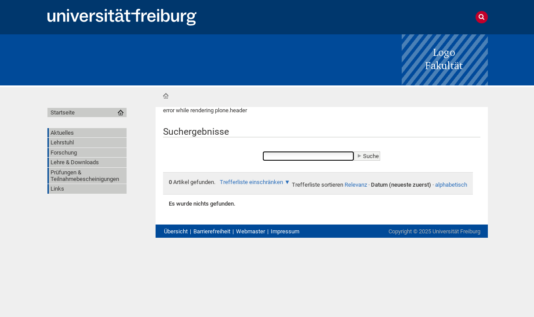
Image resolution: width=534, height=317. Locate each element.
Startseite (165, 96)
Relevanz (356, 184)
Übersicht (176, 231)
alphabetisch (451, 184)
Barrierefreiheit (211, 231)
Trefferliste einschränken (251, 182)
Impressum (285, 231)
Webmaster (250, 231)
